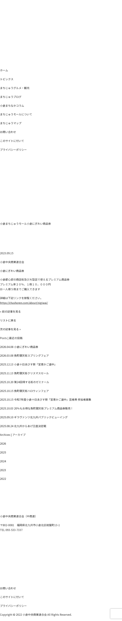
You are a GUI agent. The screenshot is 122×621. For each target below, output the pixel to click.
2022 (3, 479)
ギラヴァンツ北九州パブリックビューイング (34, 417)
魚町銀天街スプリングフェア (24, 355)
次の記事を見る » (10, 329)
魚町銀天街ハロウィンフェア (24, 391)
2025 (3, 452)
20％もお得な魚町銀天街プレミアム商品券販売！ (36, 408)
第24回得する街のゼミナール (24, 382)
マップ (10, 123)
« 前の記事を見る (10, 311)
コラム (12, 106)
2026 (3, 443)
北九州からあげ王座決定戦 (23, 426)
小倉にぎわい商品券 (12, 271)
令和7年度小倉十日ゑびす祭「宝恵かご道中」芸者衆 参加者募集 (45, 399)
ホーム (4, 70)
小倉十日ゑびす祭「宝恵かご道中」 (28, 364)
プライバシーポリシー (13, 150)
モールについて (16, 114)
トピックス (6, 79)
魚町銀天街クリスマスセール (24, 373)
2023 (3, 470)
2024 (3, 461)
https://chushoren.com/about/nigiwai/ (24, 303)
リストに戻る (8, 320)
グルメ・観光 (14, 88)
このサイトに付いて (12, 141)
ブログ (10, 97)
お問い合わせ (8, 132)
